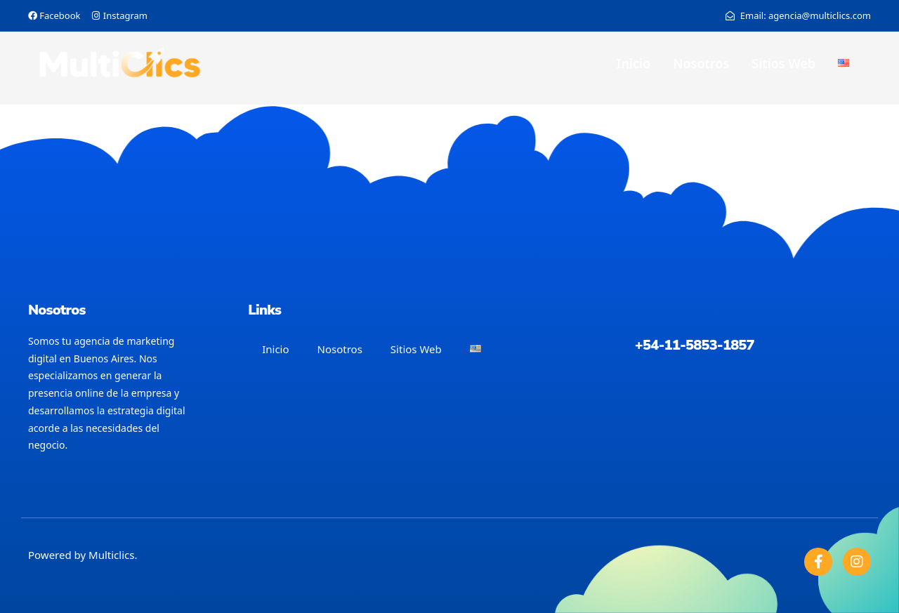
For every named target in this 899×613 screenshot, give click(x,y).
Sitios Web (783, 63)
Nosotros (701, 63)
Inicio (633, 63)
